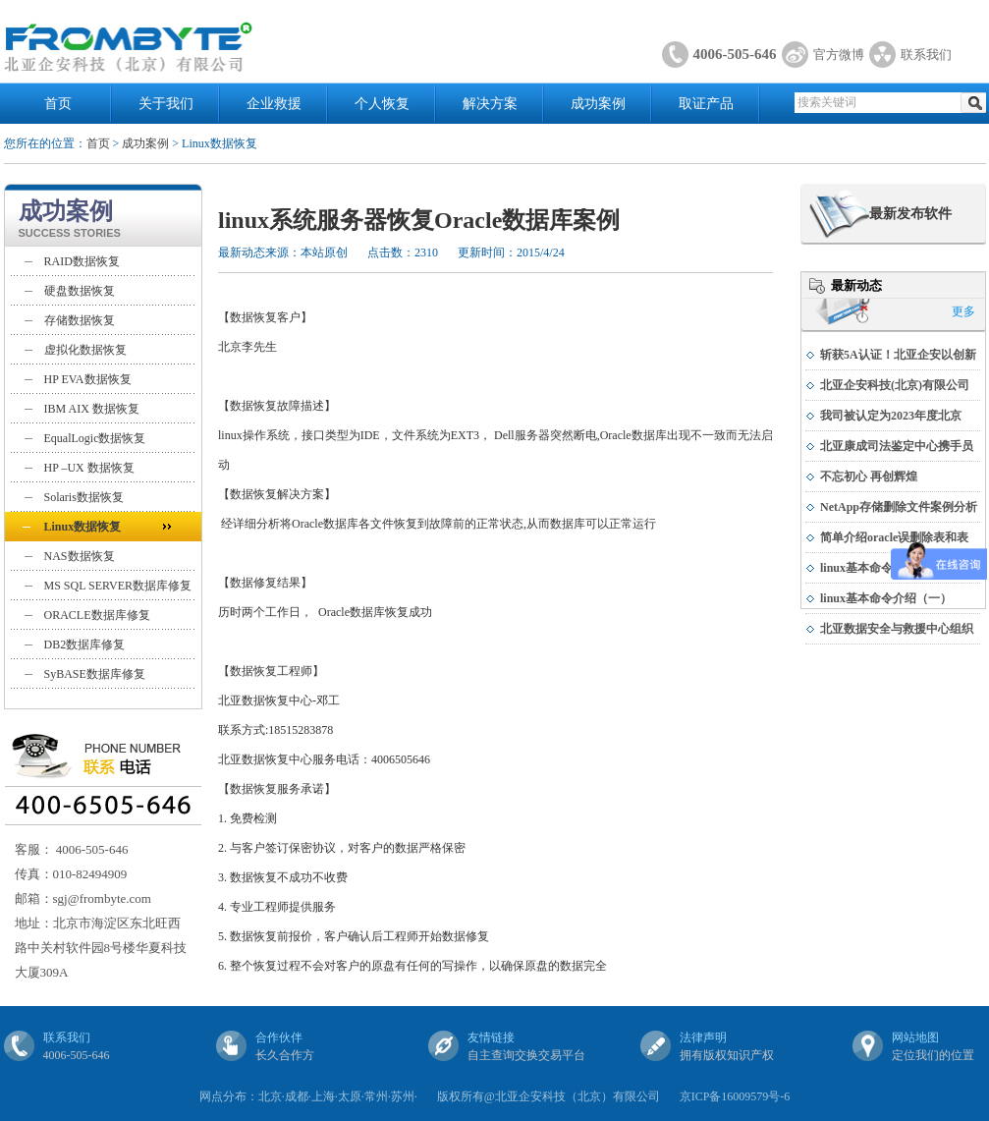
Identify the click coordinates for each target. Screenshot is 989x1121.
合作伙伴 (278, 1037)
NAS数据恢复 (79, 556)
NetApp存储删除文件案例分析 (898, 507)
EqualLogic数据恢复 (95, 438)
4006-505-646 (735, 54)
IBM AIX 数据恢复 (91, 409)
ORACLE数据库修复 (97, 615)
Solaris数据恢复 (84, 497)
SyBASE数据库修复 (94, 674)
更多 (963, 311)
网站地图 (915, 1037)
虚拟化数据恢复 (85, 350)
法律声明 (703, 1037)
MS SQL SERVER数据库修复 (118, 585)
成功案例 (598, 103)
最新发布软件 (910, 213)
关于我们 (165, 103)
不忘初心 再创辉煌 (868, 476)
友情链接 (491, 1037)
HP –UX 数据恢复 (89, 468)
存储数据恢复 (79, 320)
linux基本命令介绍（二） (886, 568)
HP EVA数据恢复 (88, 379)
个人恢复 (382, 103)
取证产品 (706, 103)
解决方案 (490, 103)
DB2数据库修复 (85, 644)
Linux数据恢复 (83, 526)
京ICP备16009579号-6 (735, 1096)
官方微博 (838, 54)
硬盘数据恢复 (79, 291)
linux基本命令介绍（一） (886, 598)
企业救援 (274, 103)
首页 (58, 103)
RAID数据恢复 (82, 261)
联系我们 (926, 54)
